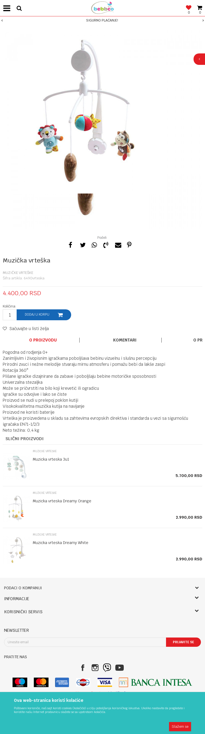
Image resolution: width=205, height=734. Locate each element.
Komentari (125, 340)
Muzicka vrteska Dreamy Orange (62, 501)
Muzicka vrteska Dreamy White (60, 542)
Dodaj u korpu (37, 314)
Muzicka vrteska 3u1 (51, 459)
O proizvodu (43, 340)
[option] (102, 20)
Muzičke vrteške (18, 272)
